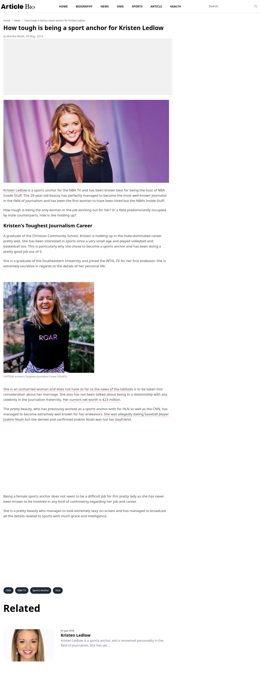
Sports (137, 6)
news (17, 20)
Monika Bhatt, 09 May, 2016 (23, 36)
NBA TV (22, 590)
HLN (57, 590)
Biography (84, 6)
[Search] (229, 6)
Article (156, 6)
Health (175, 6)
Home (63, 6)
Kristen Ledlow (15, 190)
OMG (120, 6)
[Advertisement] (87, 67)
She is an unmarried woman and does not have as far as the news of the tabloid (67, 389)
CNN (8, 590)
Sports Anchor (40, 590)
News (105, 6)
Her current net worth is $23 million (91, 399)
